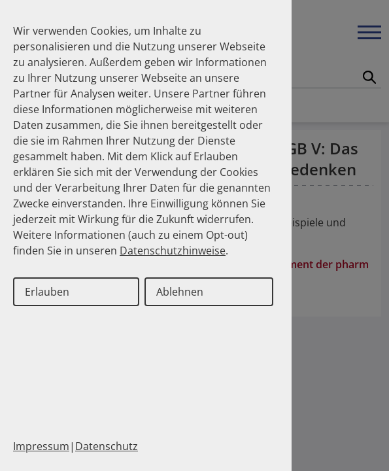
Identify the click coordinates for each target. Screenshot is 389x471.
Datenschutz (106, 446)
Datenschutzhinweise (173, 250)
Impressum (41, 446)
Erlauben (47, 292)
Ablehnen (179, 292)
